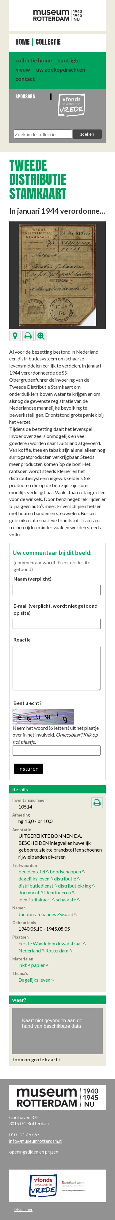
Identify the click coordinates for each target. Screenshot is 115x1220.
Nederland (29, 950)
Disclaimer (23, 1209)
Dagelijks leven (34, 980)
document (29, 892)
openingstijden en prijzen (33, 1151)
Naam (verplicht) (32, 579)
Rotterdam (56, 950)
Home (22, 42)
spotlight (69, 60)
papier (38, 965)
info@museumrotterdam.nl (35, 1141)
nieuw (22, 69)
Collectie (48, 42)
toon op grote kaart (35, 1059)
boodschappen (65, 871)
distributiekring (74, 885)
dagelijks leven (33, 878)
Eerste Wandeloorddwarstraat (50, 943)
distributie (65, 878)
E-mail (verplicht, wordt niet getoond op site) (55, 609)
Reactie (22, 639)
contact (25, 79)
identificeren (57, 892)
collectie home (33, 60)
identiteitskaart (34, 899)
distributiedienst (35, 885)
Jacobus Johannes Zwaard (45, 914)
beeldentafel (31, 871)
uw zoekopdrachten (60, 69)
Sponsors (25, 96)
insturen (28, 768)
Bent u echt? (27, 703)
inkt (22, 965)
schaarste (66, 899)
